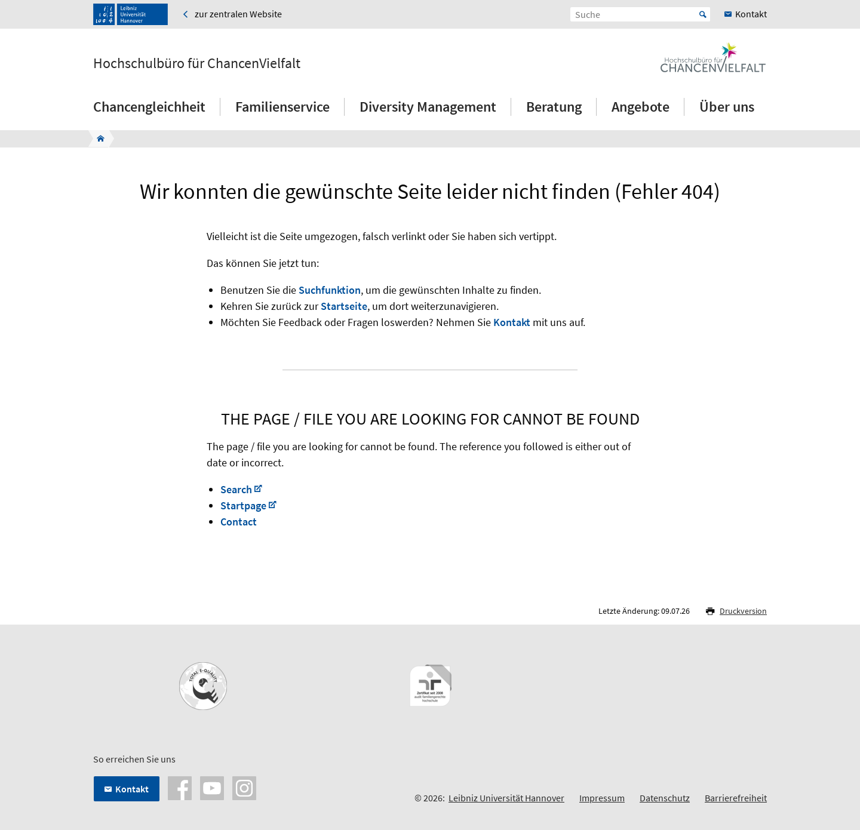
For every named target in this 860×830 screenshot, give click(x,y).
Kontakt (511, 322)
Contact (238, 521)
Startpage (243, 505)
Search (236, 489)
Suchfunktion (330, 290)
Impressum (602, 798)
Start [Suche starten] (703, 14)
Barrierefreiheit (736, 798)
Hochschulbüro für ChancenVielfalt (196, 63)
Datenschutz (665, 798)
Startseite (344, 306)
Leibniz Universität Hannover (506, 798)
